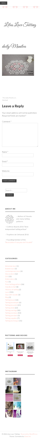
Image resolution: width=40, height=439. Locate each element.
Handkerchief (10, 287)
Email (5, 161)
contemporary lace (12, 271)
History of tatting (12, 289)
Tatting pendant (11, 315)
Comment (6, 121)
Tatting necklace (11, 313)
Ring (6, 297)
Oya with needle (11, 295)
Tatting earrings (11, 310)
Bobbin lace (9, 269)
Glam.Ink (27, 436)
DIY (6, 276)
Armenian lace (10, 266)
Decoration (9, 274)
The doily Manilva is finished (9, 99)
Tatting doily (10, 308)
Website (6, 171)
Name (5, 152)
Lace (7, 292)
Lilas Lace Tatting (20, 25)
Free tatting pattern (13, 284)
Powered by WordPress (29, 434)
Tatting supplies (11, 318)
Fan (6, 282)
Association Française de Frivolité (19, 242)
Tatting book (10, 300)
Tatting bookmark (12, 302)
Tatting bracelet (11, 305)
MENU (3, 3)
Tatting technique (12, 321)
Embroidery (10, 279)
